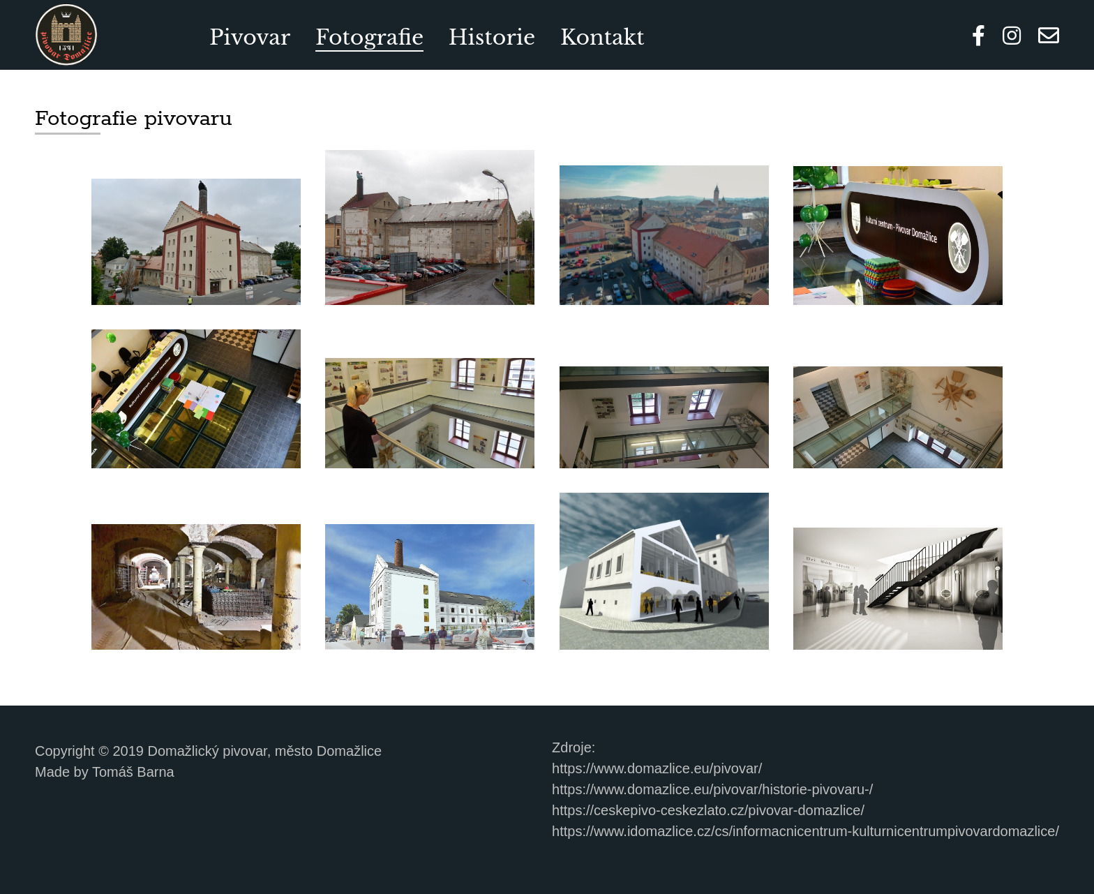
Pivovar (249, 37)
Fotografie (369, 37)
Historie (492, 37)
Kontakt (602, 37)
